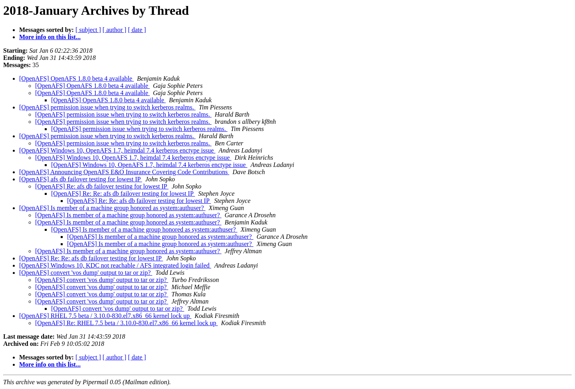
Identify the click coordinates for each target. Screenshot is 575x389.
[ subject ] (88, 29)
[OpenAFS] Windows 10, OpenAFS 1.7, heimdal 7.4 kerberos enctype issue (117, 150)
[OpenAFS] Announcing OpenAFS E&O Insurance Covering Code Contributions (124, 172)
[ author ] (115, 29)
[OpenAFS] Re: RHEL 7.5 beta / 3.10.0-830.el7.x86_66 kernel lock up (126, 323)
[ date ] (137, 29)
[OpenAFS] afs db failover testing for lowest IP (80, 179)
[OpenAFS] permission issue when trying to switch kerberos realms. (107, 107)
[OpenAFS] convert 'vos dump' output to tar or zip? (85, 272)
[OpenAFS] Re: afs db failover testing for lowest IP (102, 186)
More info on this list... (50, 37)
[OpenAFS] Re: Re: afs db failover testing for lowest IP (123, 193)
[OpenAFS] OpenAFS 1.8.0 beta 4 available (76, 78)
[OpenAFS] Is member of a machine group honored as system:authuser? (112, 207)
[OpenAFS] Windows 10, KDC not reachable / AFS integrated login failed (115, 265)
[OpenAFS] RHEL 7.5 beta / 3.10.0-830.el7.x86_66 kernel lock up (105, 315)
